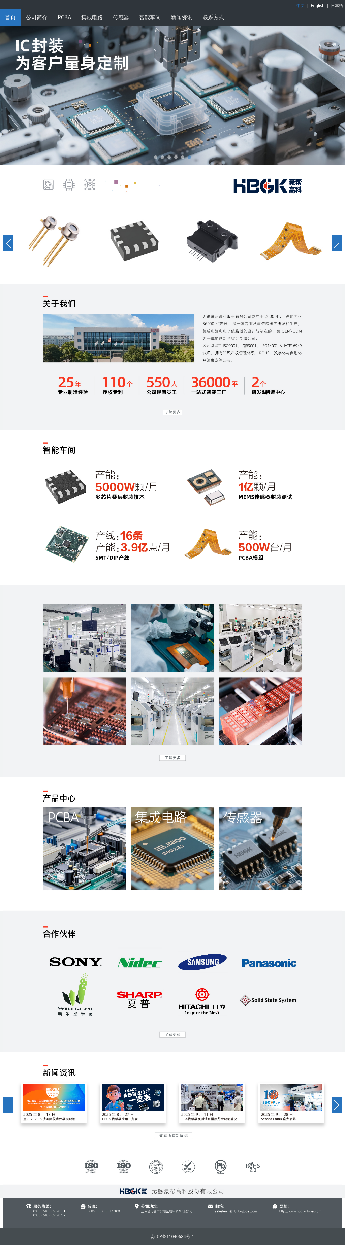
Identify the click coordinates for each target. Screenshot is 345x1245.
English (318, 5)
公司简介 (37, 17)
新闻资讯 (181, 17)
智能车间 (150, 17)
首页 (10, 17)
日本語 (337, 5)
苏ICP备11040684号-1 (172, 1236)
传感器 (121, 17)
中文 (300, 5)
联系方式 (213, 17)
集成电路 (92, 17)
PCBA (64, 17)
